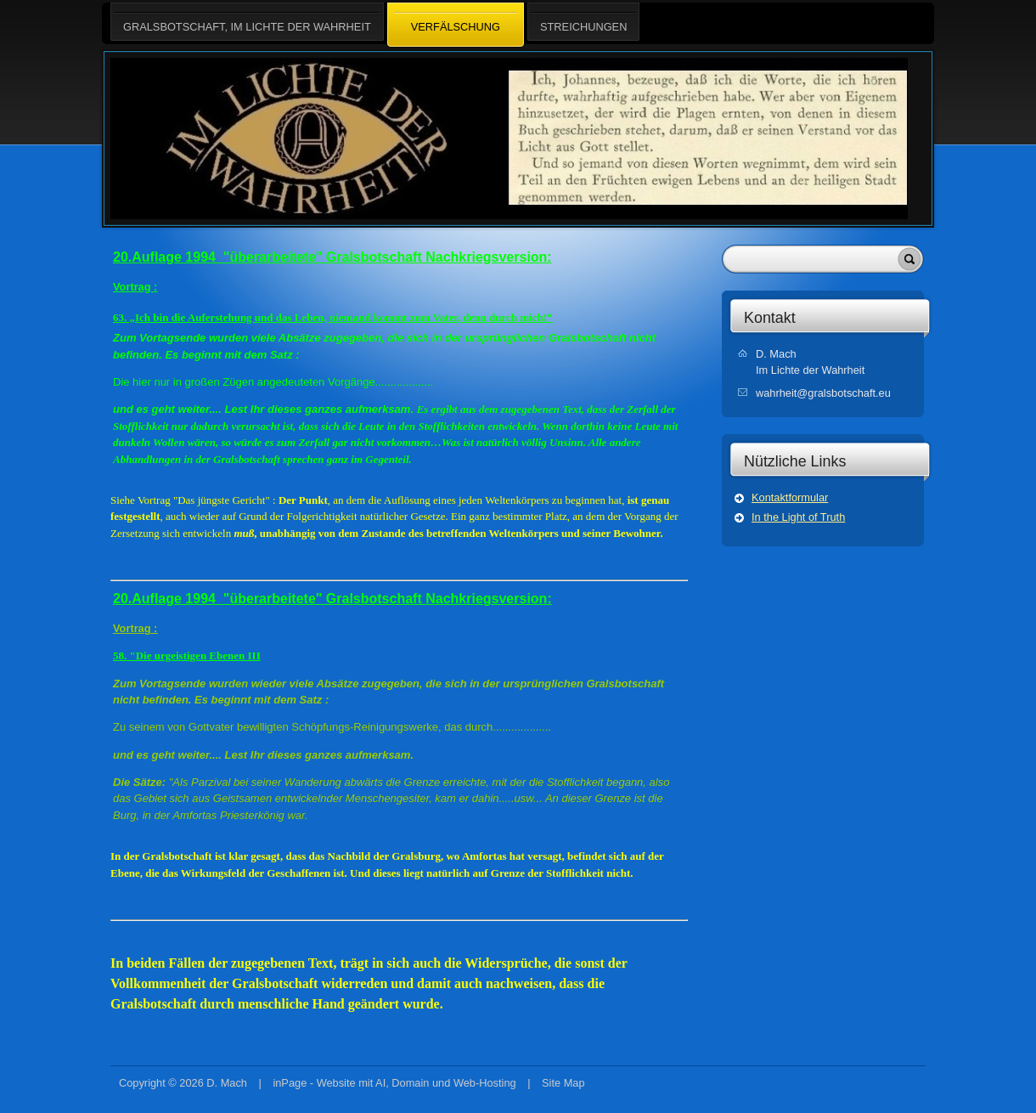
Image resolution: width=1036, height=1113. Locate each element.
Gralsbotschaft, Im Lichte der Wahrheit (247, 22)
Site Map (563, 1082)
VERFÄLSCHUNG (455, 25)
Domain (410, 1082)
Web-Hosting (484, 1082)
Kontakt (770, 317)
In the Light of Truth (798, 517)
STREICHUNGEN (583, 22)
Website (336, 1082)
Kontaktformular (790, 497)
